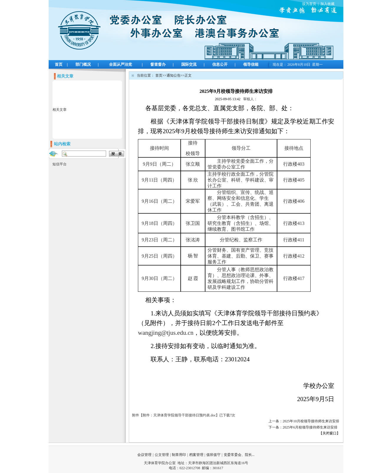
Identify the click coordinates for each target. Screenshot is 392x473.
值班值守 (213, 455)
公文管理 (162, 455)
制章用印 (179, 455)
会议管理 (144, 455)
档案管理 (196, 455)
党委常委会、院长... (239, 455)
